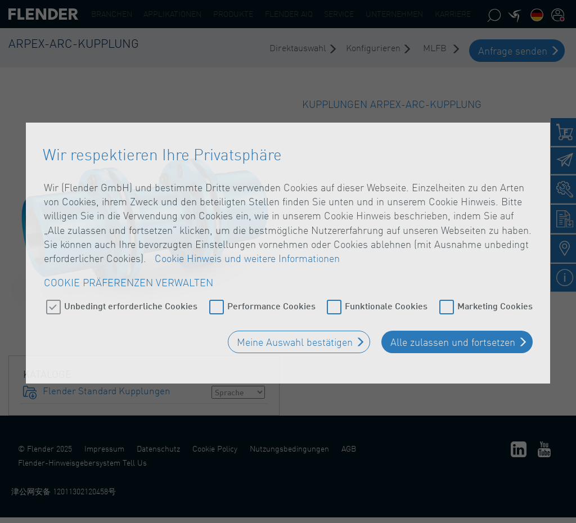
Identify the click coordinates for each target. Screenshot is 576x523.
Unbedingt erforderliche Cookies (130, 301)
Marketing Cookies (495, 301)
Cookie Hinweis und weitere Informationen (247, 253)
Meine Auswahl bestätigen (295, 337)
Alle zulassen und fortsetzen (452, 337)
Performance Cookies (271, 301)
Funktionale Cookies (386, 301)
